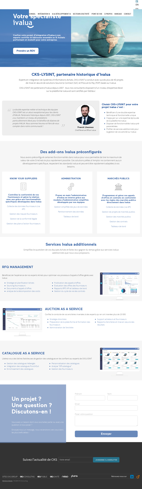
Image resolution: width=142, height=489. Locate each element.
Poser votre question (90, 418)
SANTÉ (54, 476)
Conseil (32, 14)
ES (137, 9)
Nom (116, 398)
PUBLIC (42, 476)
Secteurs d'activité (81, 14)
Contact (127, 14)
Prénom (84, 398)
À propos (108, 14)
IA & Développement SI (61, 14)
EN (137, 5)
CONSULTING (27, 476)
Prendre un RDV (26, 51)
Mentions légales (7, 481)
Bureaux (118, 14)
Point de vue (97, 14)
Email (83, 408)
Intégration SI (44, 14)
